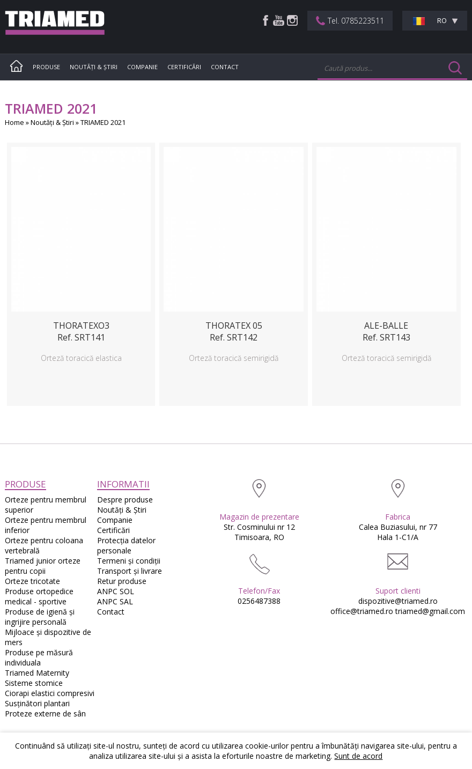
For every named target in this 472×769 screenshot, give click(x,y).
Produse (46, 67)
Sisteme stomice (34, 683)
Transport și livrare (129, 571)
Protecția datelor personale (126, 545)
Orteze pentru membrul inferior (45, 525)
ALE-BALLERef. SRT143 (386, 331)
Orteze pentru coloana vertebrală (44, 545)
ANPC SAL (115, 601)
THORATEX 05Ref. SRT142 (233, 331)
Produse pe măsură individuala (39, 657)
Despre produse (125, 499)
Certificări (184, 67)
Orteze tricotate (32, 581)
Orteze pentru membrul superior (45, 504)
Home (14, 122)
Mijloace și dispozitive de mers (48, 637)
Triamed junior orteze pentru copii (42, 566)
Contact (225, 67)
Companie (142, 67)
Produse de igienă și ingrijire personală (40, 617)
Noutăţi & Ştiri (93, 67)
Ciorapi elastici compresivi (49, 693)
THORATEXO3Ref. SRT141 (81, 331)
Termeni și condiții (128, 561)
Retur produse (121, 581)
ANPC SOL (115, 591)
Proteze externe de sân (45, 713)
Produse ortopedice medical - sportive (39, 596)
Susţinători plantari (37, 703)
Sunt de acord (358, 756)
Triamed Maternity (37, 673)
